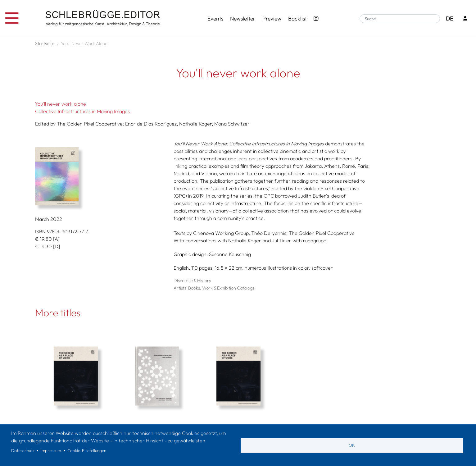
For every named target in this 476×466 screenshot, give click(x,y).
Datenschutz (22, 450)
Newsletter (242, 18)
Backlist (297, 18)
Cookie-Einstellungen (86, 450)
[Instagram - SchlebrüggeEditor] (316, 18)
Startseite (44, 43)
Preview (271, 18)
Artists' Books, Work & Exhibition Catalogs (214, 288)
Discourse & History (192, 280)
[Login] (465, 19)
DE (449, 18)
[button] (99, 176)
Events (215, 18)
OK (352, 445)
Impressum (51, 450)
